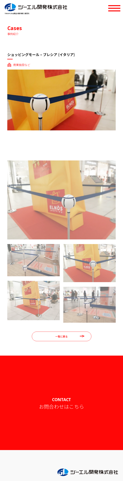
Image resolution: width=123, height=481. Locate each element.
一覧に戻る (70, 336)
